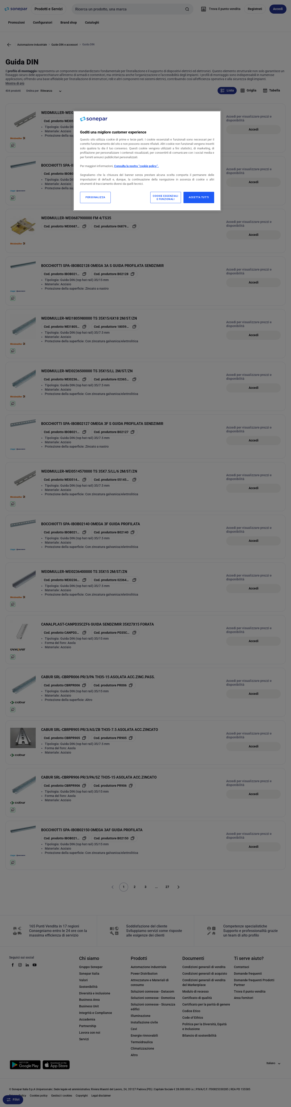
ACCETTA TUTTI (199, 197)
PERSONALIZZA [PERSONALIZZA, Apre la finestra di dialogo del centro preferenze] (95, 197)
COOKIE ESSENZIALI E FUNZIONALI (165, 197)
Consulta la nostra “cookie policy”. (136, 166)
